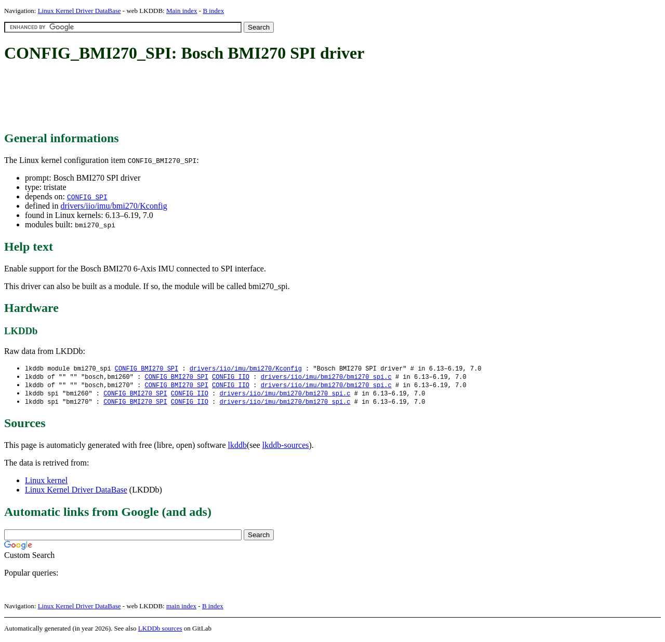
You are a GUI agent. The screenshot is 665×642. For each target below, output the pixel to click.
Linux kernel (46, 483)
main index (181, 608)
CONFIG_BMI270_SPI (146, 368)
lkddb (237, 447)
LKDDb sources (160, 631)
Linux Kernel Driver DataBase (79, 11)
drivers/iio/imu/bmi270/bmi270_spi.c (326, 377)
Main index (181, 11)
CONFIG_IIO (230, 377)
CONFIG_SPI (87, 196)
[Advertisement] (193, 97)
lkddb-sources (285, 447)
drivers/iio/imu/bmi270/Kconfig (113, 205)
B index (213, 11)
